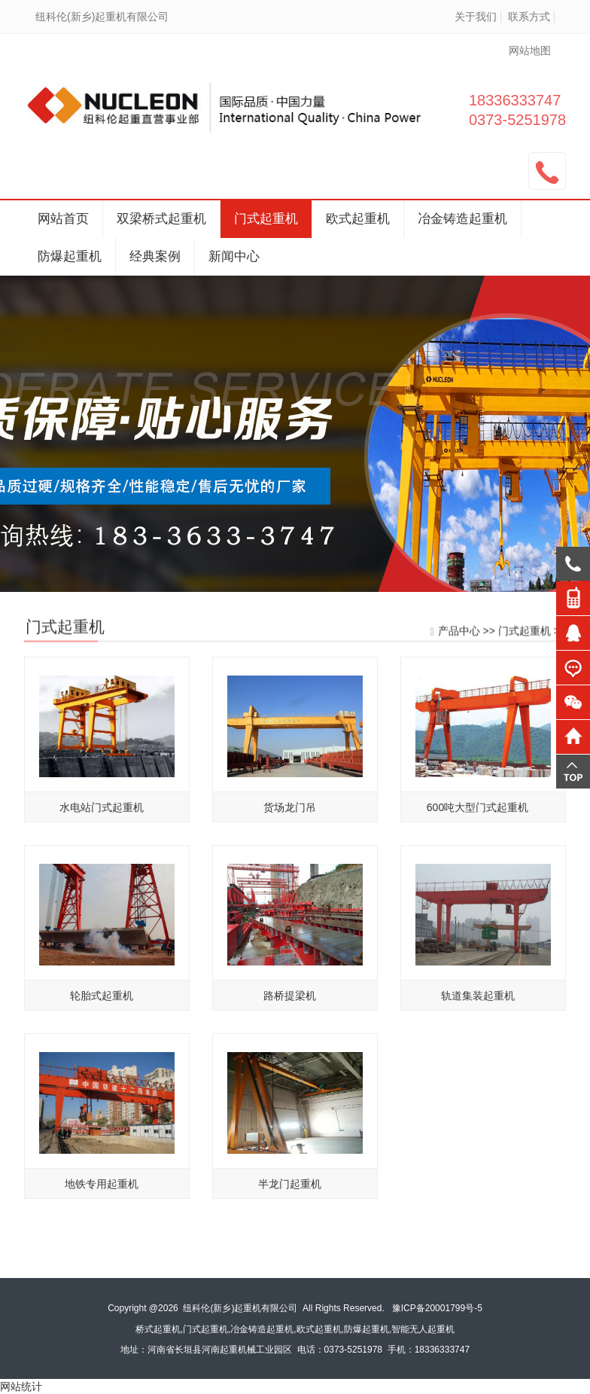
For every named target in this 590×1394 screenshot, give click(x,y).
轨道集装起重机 (478, 1000)
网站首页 (63, 219)
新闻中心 (234, 256)
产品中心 (459, 631)
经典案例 (155, 256)
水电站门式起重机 (101, 812)
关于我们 (476, 17)
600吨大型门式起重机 (477, 812)
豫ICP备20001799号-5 (437, 1308)
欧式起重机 (358, 219)
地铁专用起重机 (101, 1188)
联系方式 (529, 17)
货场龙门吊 (289, 812)
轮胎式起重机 (101, 1000)
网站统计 (21, 1386)
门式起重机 (266, 219)
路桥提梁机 (289, 1000)
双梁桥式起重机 (161, 219)
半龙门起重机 (289, 1188)
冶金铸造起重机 (462, 219)
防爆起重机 (70, 256)
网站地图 (530, 50)
